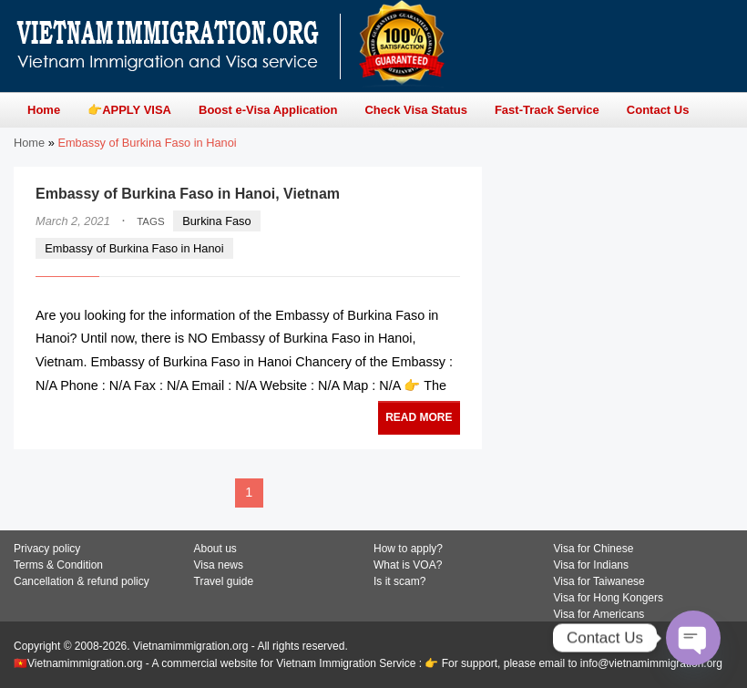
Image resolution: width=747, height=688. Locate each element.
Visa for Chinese (594, 548)
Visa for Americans (599, 614)
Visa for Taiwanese (599, 581)
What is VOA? (408, 565)
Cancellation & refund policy (81, 581)
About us (215, 548)
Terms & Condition (58, 565)
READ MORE (418, 417)
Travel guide (224, 581)
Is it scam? (399, 581)
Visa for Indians (591, 565)
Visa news (218, 565)
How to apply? (408, 548)
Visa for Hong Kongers (609, 597)
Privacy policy (47, 548)
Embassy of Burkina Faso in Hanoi (134, 248)
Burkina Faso (216, 221)
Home (29, 142)
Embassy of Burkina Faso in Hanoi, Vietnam (188, 193)
